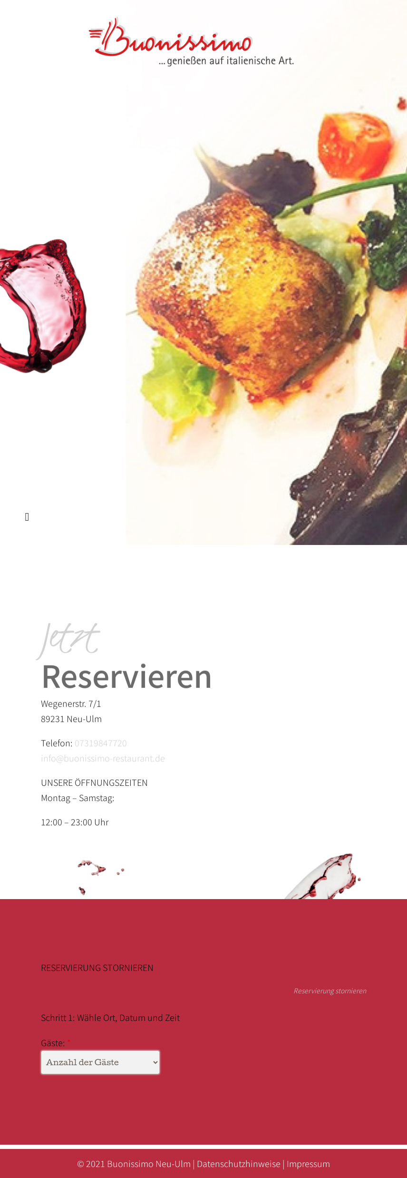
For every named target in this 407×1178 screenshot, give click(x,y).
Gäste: (53, 1042)
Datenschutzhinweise (239, 1163)
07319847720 (101, 747)
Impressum (308, 1163)
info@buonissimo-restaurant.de (103, 762)
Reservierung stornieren (327, 990)
